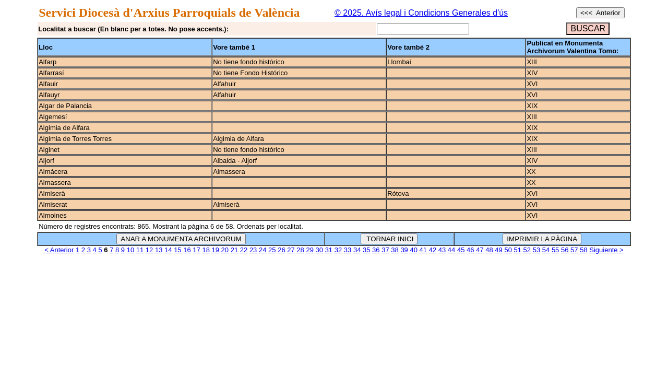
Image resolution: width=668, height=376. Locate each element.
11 (140, 250)
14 (168, 250)
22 (243, 250)
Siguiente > (606, 250)
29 (309, 250)
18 (205, 250)
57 (574, 250)
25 (272, 250)
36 (375, 250)
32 (338, 250)
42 (432, 250)
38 (394, 250)
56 (564, 250)
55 (555, 250)
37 (385, 250)
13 (158, 250)
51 (517, 250)
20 (225, 250)
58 (583, 250)
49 (498, 250)
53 (536, 250)
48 (489, 250)
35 (366, 250)
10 (130, 250)
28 (300, 250)
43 (442, 250)
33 (347, 250)
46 (470, 250)
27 (290, 250)
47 (479, 250)
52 (527, 250)
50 (507, 250)
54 (546, 250)
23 (253, 250)
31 (328, 250)
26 (281, 250)
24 (262, 250)
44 (451, 250)
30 (319, 250)
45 (460, 250)
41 (423, 250)
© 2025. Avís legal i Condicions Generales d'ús (421, 12)
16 (186, 250)
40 (413, 250)
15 (177, 250)
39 (404, 250)
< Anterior (59, 250)
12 (149, 250)
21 (234, 250)
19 (215, 250)
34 (357, 250)
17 (196, 250)
